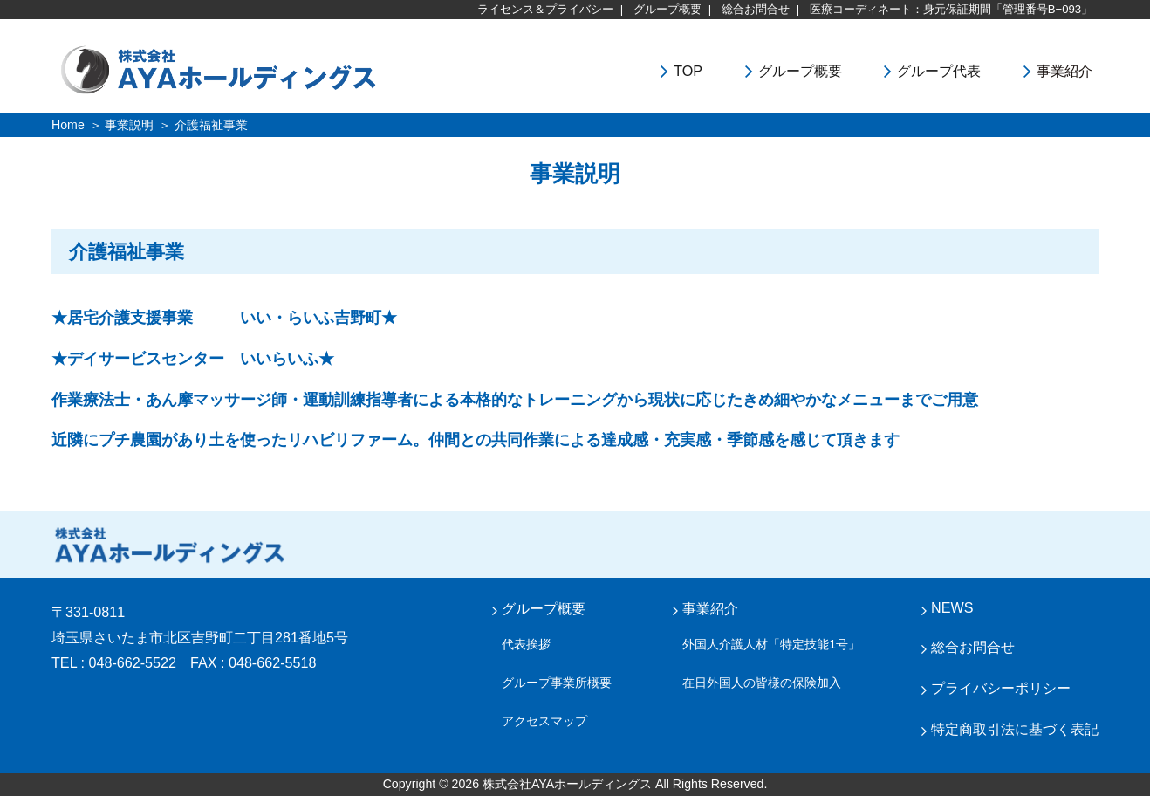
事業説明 (129, 125)
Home (68, 125)
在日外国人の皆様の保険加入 (761, 683)
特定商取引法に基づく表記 (1015, 729)
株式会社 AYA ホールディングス (169, 544)
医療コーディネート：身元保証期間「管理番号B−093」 (951, 9)
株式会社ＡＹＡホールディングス (266, 68)
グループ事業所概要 (557, 683)
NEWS (952, 607)
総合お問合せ (756, 9)
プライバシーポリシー (1001, 688)
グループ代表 (939, 71)
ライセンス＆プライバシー (545, 9)
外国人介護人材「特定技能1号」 (771, 644)
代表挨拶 (526, 644)
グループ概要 (667, 9)
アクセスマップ (544, 721)
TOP (688, 71)
